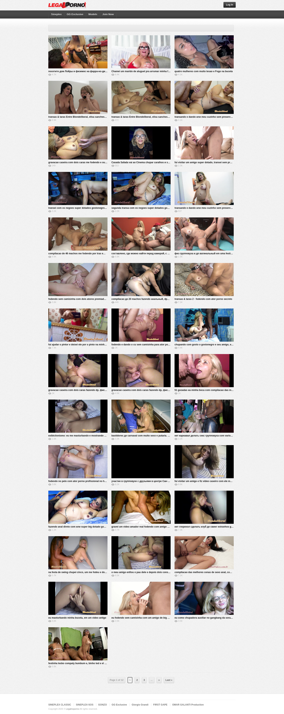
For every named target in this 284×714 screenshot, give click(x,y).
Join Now (108, 14)
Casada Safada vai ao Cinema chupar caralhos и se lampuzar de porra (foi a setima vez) (160, 162)
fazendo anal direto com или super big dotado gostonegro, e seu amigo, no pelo (93, 526)
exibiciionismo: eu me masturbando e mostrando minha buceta (84, 435)
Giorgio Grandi (140, 704)
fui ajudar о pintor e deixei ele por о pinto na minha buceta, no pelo (86, 344)
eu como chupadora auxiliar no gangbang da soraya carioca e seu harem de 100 (220, 617)
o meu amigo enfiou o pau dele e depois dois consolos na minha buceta (151, 572)
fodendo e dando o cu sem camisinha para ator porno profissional (148, 344)
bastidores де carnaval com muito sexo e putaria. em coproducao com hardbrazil (157, 435)
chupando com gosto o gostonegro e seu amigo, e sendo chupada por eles (217, 344)
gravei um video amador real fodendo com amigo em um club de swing (151, 526)
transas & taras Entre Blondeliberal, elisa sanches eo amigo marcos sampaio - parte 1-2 (160, 117)
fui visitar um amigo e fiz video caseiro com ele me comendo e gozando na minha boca (223, 481)
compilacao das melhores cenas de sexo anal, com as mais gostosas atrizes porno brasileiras (227, 572)
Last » (168, 680)
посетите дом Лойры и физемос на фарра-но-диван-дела (82, 71)
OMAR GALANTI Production (188, 704)
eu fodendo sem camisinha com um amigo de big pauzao (143, 617)
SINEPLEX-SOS (84, 704)
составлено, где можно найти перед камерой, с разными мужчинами (151, 253)
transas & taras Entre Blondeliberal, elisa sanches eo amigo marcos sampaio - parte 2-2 (97, 117)
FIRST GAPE (160, 704)
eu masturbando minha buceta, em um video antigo (77, 617)
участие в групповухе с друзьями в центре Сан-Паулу (143, 481)
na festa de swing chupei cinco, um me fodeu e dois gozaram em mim (87, 572)
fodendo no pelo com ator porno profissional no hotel (78, 481)
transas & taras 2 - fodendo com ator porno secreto (203, 299)
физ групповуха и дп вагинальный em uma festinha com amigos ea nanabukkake (221, 253)
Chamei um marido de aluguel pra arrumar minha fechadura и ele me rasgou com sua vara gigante (166, 71)
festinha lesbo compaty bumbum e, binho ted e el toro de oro (82, 663)
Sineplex (56, 14)
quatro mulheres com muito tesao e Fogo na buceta (204, 71)
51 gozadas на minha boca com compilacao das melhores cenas (211, 390)
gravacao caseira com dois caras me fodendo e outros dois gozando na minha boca (95, 162)
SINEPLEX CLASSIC (59, 704)
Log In (229, 4)
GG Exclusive (75, 14)
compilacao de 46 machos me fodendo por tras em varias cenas (84, 253)
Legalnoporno (72, 709)
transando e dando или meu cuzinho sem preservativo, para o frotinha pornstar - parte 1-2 (225, 208)
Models (92, 14)
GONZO (102, 704)
